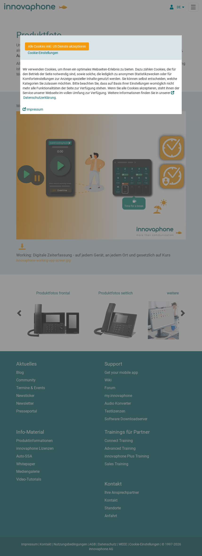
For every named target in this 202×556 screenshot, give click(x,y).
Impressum (33, 109)
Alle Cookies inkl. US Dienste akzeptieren (57, 46)
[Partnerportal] (171, 7)
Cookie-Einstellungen (43, 53)
